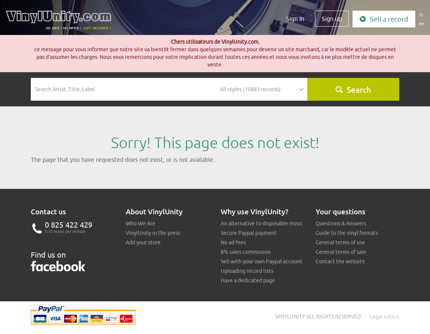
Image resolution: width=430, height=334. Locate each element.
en (421, 23)
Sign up (332, 18)
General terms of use (340, 242)
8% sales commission (246, 252)
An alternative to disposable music (262, 223)
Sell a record (383, 19)
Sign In (295, 18)
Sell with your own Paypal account (261, 261)
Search (353, 90)
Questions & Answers (341, 223)
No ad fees (233, 242)
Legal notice (384, 316)
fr (422, 15)
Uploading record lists (247, 271)
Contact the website (340, 261)
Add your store (143, 242)
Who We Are (140, 223)
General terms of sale (341, 252)
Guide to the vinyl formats (347, 233)
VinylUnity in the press (153, 233)
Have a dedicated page (248, 280)
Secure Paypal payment (249, 233)
